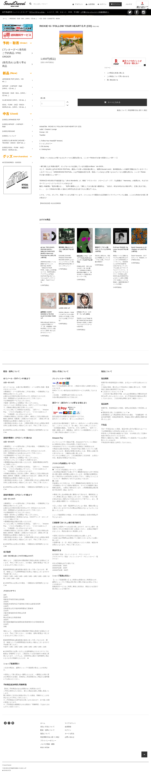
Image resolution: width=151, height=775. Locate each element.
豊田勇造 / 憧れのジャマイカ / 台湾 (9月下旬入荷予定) (66, 249)
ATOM (47, 747)
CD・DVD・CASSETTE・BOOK (50, 18)
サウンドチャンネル (37, 12)
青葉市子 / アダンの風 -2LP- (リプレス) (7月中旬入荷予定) (103, 249)
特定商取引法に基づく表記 (137, 110)
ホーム (5, 18)
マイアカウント (70, 723)
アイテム (115, 4)
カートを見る (69, 733)
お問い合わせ (69, 737)
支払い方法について (47, 727)
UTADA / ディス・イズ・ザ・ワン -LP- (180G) (84, 313)
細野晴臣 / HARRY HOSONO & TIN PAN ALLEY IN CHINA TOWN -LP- (48, 315)
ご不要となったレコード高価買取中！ (95, 12)
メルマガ (129, 4)
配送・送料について (47, 730)
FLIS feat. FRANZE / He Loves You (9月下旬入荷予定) (120, 249)
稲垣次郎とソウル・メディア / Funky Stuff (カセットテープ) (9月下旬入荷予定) (84, 259)
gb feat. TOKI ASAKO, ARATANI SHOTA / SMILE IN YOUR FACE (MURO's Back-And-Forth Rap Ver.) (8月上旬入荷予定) (48, 252)
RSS (42, 747)
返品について (121, 110)
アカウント (79, 4)
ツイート (107, 68)
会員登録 (91, 4)
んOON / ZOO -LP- (64, 308)
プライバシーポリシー (48, 740)
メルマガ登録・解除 (47, 744)
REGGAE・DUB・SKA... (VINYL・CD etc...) (23, 18)
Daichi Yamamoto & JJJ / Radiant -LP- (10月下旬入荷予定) (138, 249)
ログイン (103, 4)
